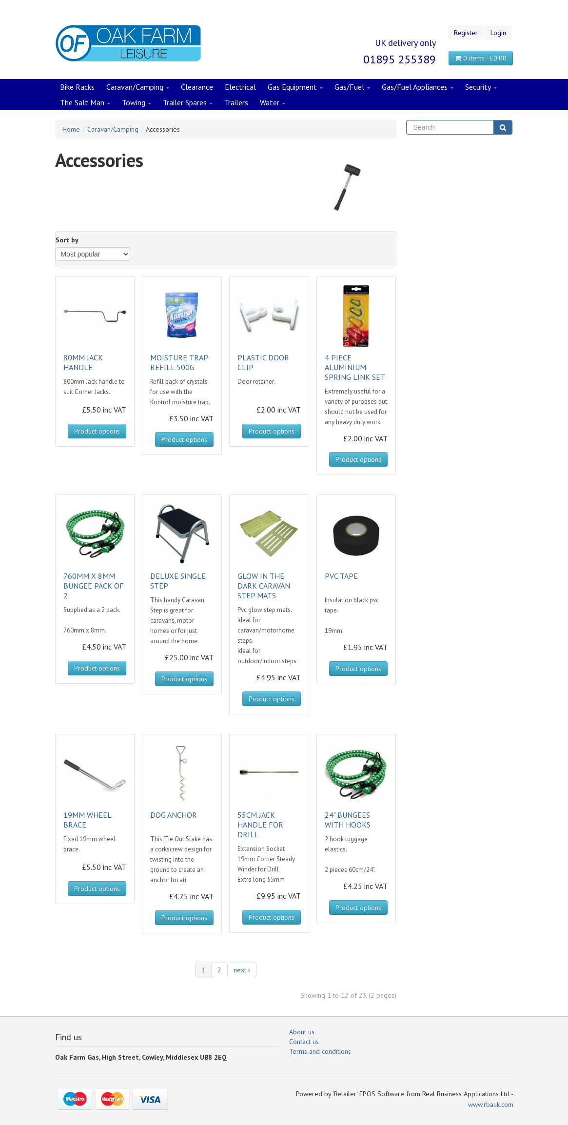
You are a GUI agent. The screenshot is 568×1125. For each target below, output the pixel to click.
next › (242, 970)
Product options (97, 431)
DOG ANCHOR (173, 815)
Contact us (304, 1041)
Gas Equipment (295, 87)
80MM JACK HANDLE (83, 362)
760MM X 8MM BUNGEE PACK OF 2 (93, 585)
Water (272, 103)
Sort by (67, 240)
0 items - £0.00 (481, 58)
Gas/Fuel (352, 87)
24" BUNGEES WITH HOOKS (348, 819)
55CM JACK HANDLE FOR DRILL (260, 824)
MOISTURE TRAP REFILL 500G (179, 362)
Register (466, 32)
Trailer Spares (188, 103)
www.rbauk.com (490, 1104)
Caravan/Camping (137, 87)
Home (71, 129)
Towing (136, 103)
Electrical (240, 87)
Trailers (236, 102)
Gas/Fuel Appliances (417, 87)
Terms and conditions (320, 1051)
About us (301, 1031)
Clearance (197, 87)
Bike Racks (77, 87)
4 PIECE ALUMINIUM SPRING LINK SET (355, 367)
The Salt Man (85, 103)
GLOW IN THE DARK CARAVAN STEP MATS (263, 585)
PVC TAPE (341, 576)
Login (498, 32)
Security (481, 87)
